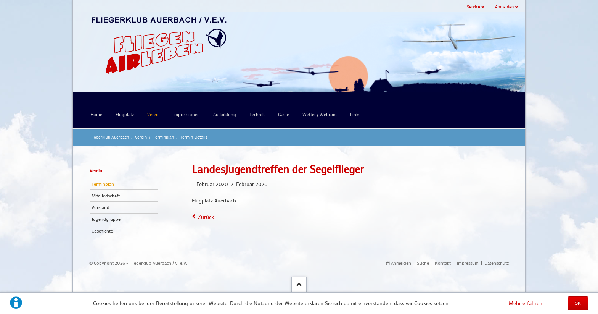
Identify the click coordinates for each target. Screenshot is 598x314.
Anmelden (504, 7)
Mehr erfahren (525, 303)
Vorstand (100, 207)
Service (473, 7)
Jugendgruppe (106, 219)
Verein (141, 137)
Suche (423, 263)
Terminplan (163, 137)
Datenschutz (496, 263)
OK (578, 303)
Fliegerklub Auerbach (109, 137)
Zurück (206, 216)
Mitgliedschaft (106, 196)
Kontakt (443, 263)
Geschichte (102, 231)
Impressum (468, 263)
